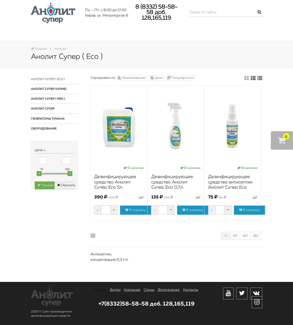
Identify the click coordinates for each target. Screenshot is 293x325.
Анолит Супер (43, 108)
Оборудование (44, 128)
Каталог (49, 33)
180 (255, 235)
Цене (156, 78)
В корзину (135, 210)
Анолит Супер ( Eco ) (48, 79)
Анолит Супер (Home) (48, 89)
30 (226, 235)
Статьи (158, 33)
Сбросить (66, 185)
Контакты (242, 33)
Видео (83, 33)
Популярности (180, 78)
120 (245, 235)
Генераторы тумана (48, 118)
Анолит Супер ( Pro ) (48, 99)
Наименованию (132, 78)
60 (235, 235)
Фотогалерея (198, 33)
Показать (46, 185)
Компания (121, 33)
